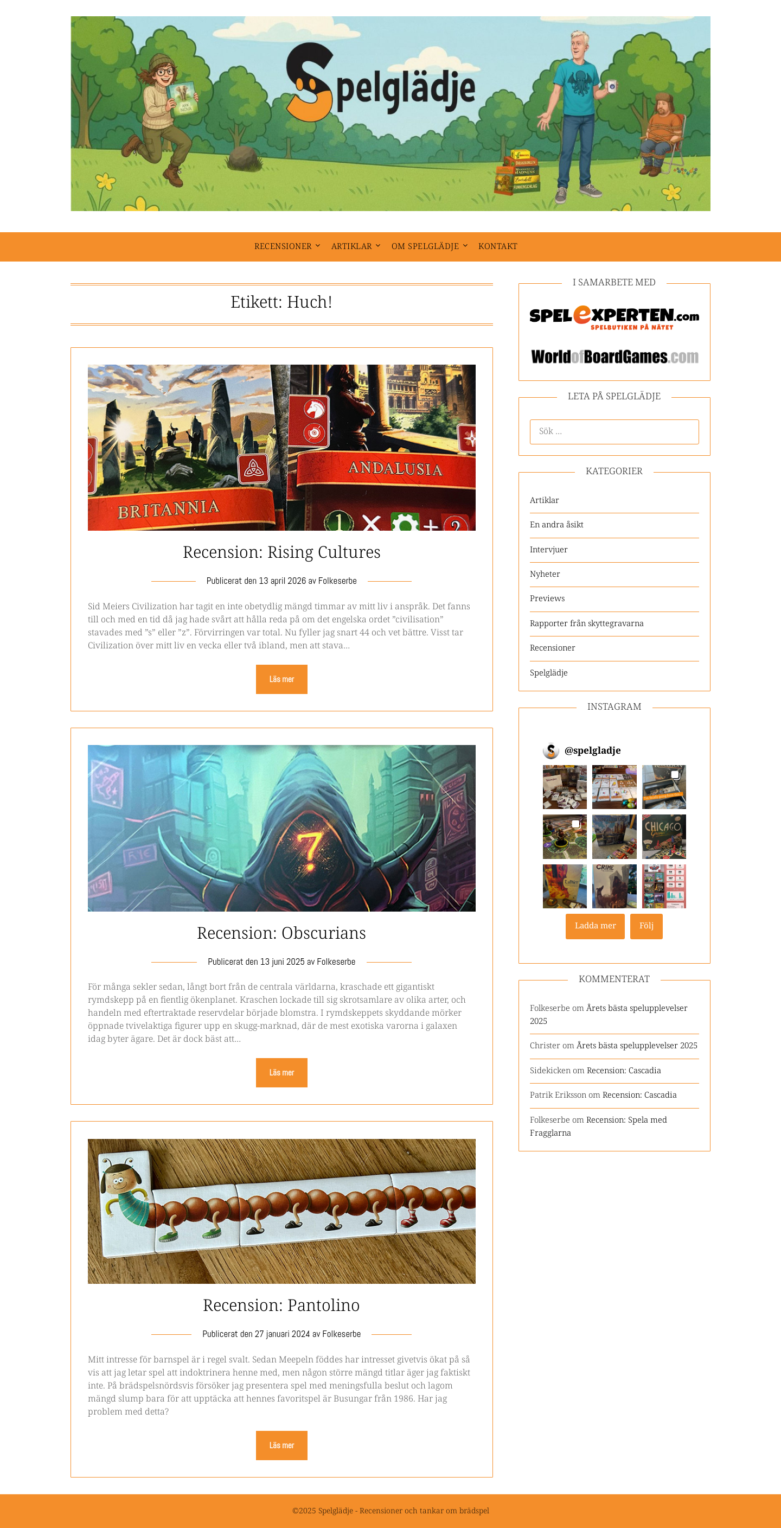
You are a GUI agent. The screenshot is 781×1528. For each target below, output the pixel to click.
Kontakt (498, 246)
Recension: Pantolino (281, 1306)
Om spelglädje (425, 246)
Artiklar (351, 246)
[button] (565, 787)
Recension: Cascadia (624, 1071)
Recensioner (283, 246)
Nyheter (545, 574)
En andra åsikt (557, 525)
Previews (547, 599)
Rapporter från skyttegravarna (587, 623)
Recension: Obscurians (281, 934)
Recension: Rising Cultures (282, 553)
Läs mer (282, 679)
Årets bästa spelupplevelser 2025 (637, 1046)
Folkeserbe (337, 581)
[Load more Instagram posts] (595, 926)
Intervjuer (549, 550)
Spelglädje (549, 673)
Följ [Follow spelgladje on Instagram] (646, 926)
